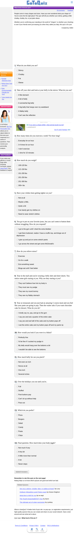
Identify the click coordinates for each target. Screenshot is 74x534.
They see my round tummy (27, 291)
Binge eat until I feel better (27, 268)
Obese (20, 82)
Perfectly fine (22, 337)
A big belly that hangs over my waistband (33, 107)
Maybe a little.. (23, 202)
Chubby (20, 74)
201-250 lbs (22, 177)
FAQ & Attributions (53, 525)
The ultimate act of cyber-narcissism (32, 502)
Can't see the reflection (26, 115)
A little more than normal (26, 456)
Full (19, 386)
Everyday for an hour (25, 141)
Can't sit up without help (26, 399)
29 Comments (61, 10)
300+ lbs (21, 185)
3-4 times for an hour (25, 145)
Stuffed (20, 390)
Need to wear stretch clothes (28, 214)
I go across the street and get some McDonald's (35, 244)
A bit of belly (22, 99)
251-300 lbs (22, 181)
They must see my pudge (27, 287)
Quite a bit (21, 206)
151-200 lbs (22, 173)
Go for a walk (22, 260)
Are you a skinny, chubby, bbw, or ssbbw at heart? (37, 489)
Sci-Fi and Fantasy (60, 130)
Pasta (20, 431)
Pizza (20, 415)
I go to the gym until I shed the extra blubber (34, 229)
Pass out (21, 403)
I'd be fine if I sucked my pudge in (30, 341)
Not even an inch (24, 362)
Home (32, 529)
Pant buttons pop (24, 394)
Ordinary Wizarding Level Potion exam (33, 492)
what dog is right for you (28, 495)
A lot (19, 460)
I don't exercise (23, 149)
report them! (4, 168)
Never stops (22, 464)
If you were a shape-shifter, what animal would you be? (46, 125)
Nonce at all (22, 366)
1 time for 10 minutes (25, 153)
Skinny (20, 70)
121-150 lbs (22, 169)
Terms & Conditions (21, 525)
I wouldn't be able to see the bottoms (31, 349)
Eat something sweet (25, 264)
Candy (20, 427)
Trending (42, 529)
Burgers (20, 419)
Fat (19, 78)
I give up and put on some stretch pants (32, 240)
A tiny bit (21, 452)
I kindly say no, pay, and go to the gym (32, 313)
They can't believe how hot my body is (32, 283)
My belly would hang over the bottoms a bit (33, 345)
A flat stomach (23, 95)
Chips (20, 435)
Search (37, 529)
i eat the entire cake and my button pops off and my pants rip (40, 325)
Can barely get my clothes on (28, 210)
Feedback (70, 10)
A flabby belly (22, 111)
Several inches (23, 374)
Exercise (21, 256)
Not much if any (23, 448)
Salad (20, 423)
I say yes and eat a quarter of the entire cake (34, 317)
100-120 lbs (22, 165)
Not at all (21, 198)
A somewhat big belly (25, 103)
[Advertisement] (43, 46)
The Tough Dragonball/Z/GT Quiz (31, 499)
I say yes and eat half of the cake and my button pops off (38, 321)
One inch (21, 370)
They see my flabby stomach (28, 295)
